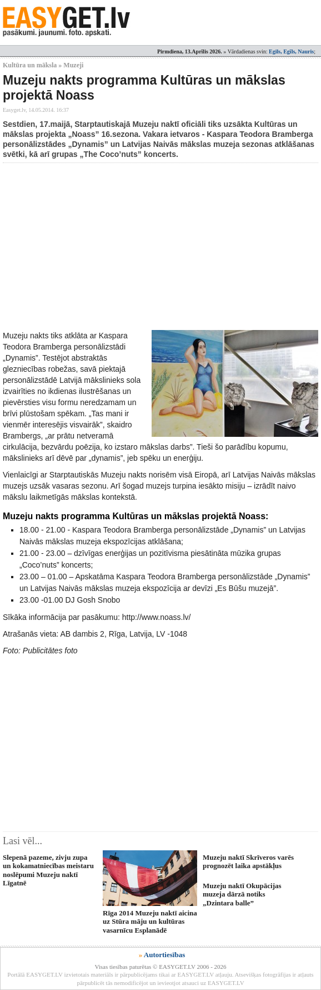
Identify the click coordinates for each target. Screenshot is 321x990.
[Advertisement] (162, 246)
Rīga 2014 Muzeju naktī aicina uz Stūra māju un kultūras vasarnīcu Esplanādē (150, 921)
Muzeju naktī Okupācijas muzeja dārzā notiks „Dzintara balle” (242, 894)
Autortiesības (164, 954)
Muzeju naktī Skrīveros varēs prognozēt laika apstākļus (248, 861)
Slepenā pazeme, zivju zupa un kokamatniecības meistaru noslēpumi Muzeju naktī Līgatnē (48, 870)
